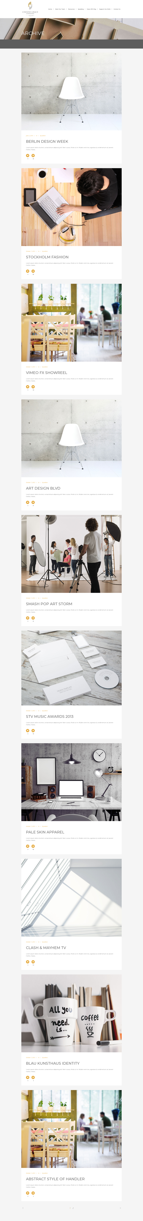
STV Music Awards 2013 (50, 716)
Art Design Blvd (43, 488)
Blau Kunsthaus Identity (53, 1063)
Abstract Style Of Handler (55, 1179)
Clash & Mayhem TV (46, 947)
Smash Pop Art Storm (49, 604)
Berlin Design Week (47, 141)
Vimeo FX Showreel (46, 372)
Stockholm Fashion (47, 257)
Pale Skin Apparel (45, 832)
